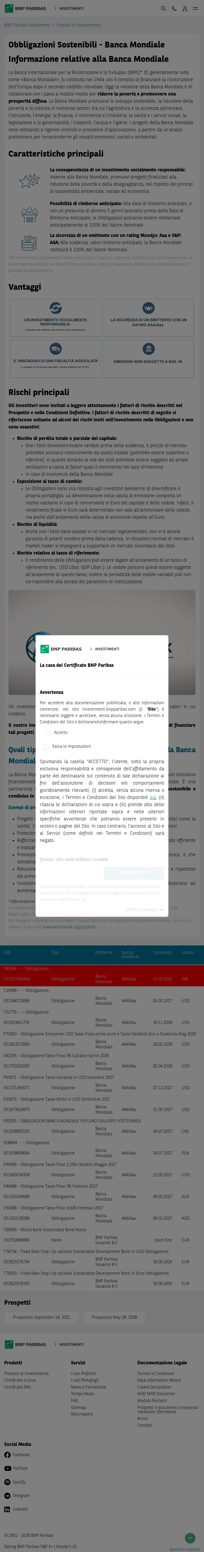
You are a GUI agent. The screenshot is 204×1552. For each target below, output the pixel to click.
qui (153, 797)
